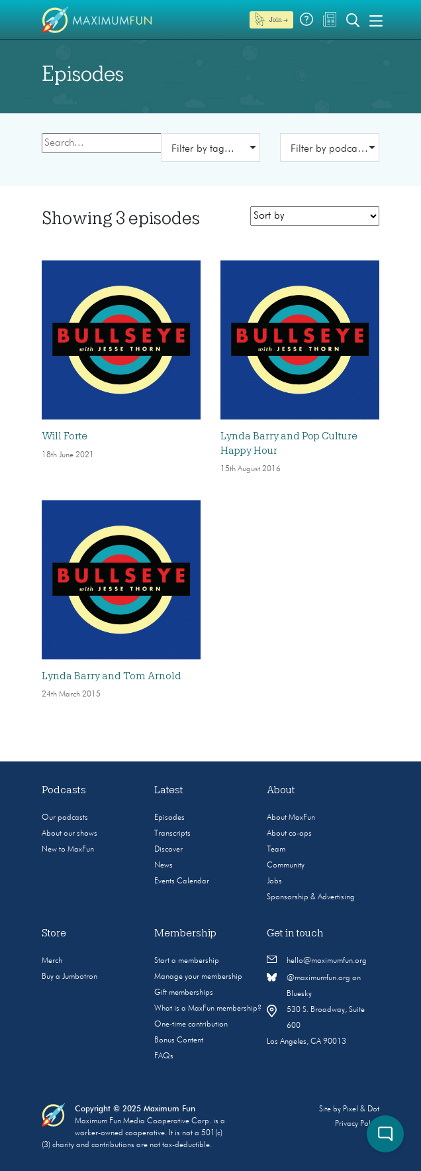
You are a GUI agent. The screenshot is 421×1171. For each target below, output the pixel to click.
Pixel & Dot (361, 1109)
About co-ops (289, 834)
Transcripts (172, 834)
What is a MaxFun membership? (207, 1009)
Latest (168, 790)
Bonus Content (178, 1040)
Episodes (169, 818)
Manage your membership (198, 977)
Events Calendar (181, 881)
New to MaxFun (68, 850)
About (281, 790)
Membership (185, 933)
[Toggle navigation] (376, 20)
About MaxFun (291, 818)
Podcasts (64, 790)
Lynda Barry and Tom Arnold (111, 676)
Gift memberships (183, 993)
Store (54, 933)
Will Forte (64, 436)
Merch (52, 961)
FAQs (163, 1056)
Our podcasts (65, 818)
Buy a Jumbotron (69, 977)
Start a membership (186, 961)
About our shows (69, 834)
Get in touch (295, 933)
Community (285, 865)
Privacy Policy (357, 1124)
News (163, 865)
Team (276, 850)
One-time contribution (191, 1025)
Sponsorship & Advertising (311, 897)
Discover (168, 850)
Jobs (274, 881)
